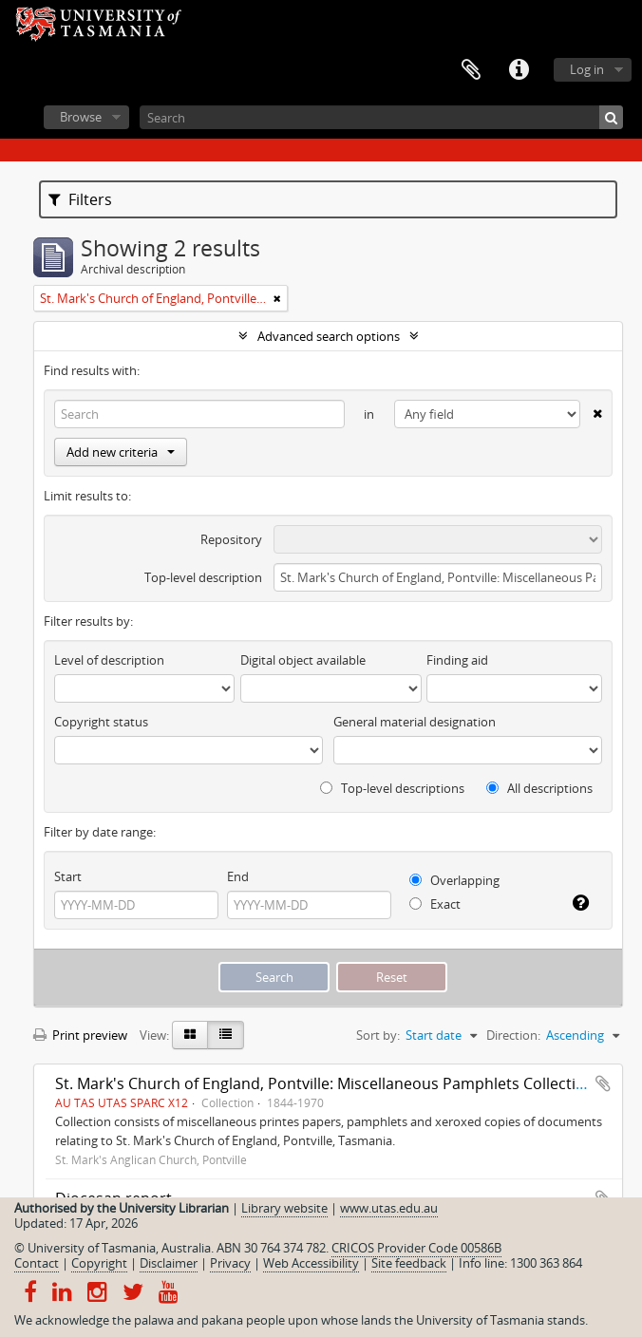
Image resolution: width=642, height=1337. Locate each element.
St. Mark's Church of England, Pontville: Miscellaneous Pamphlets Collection (325, 1083)
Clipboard (471, 70)
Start (68, 876)
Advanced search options (328, 336)
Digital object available (303, 659)
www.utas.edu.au (389, 1207)
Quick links (518, 70)
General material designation (414, 721)
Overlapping (454, 880)
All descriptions (539, 788)
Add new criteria (120, 452)
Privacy (230, 1262)
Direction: (513, 1035)
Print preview (80, 1035)
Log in (587, 69)
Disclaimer (169, 1262)
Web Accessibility (311, 1262)
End (238, 876)
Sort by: (378, 1035)
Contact (36, 1262)
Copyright (99, 1262)
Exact (435, 904)
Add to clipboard (603, 1083)
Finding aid (457, 659)
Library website (284, 1207)
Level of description (109, 659)
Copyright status (101, 721)
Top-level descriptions (392, 788)
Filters (80, 199)
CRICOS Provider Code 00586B (416, 1247)
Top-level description (203, 577)
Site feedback (408, 1262)
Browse (81, 116)
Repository (231, 539)
